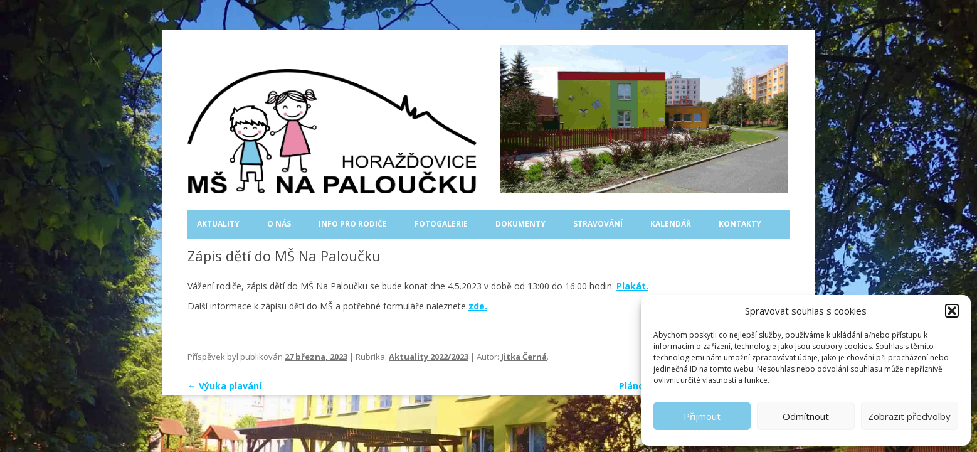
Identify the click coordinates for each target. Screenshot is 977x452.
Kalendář (670, 223)
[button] (952, 310)
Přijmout (702, 416)
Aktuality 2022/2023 (428, 356)
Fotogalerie (441, 223)
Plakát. (632, 286)
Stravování (598, 223)
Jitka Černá (524, 356)
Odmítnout (806, 416)
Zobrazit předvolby (909, 416)
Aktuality (218, 223)
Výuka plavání (224, 386)
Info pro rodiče (353, 223)
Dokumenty (520, 223)
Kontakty (740, 223)
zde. (477, 306)
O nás (279, 223)
